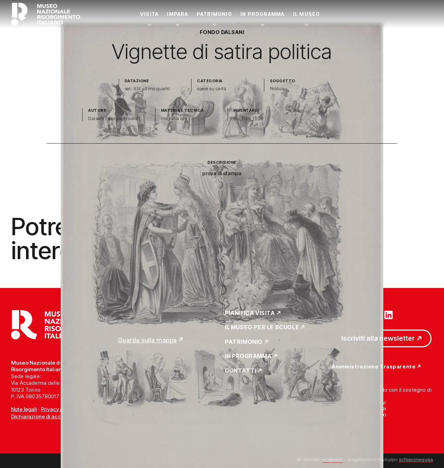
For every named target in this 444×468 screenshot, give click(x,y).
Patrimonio (214, 14)
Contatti (240, 371)
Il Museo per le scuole (262, 327)
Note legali (24, 409)
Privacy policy (58, 409)
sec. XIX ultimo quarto (147, 88)
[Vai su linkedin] (388, 314)
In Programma (262, 14)
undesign (332, 459)
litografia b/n (174, 118)
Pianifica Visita (250, 313)
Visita (149, 14)
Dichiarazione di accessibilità (46, 416)
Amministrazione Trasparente (374, 367)
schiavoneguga (416, 459)
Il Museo (306, 14)
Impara (177, 14)
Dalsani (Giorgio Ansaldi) (114, 118)
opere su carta (211, 88)
